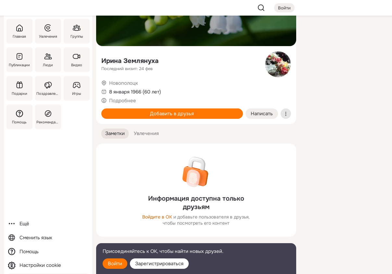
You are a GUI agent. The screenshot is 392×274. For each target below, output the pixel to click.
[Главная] (19, 31)
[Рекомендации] (47, 117)
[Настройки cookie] (48, 265)
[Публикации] (19, 59)
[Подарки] (19, 88)
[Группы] (76, 31)
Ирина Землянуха (129, 61)
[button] (115, 134)
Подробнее (122, 100)
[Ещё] (48, 224)
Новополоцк (123, 83)
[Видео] (76, 59)
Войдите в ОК (157, 217)
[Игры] (76, 88)
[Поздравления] (47, 88)
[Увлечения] (47, 31)
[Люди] (47, 59)
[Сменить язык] (48, 238)
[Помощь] (19, 117)
